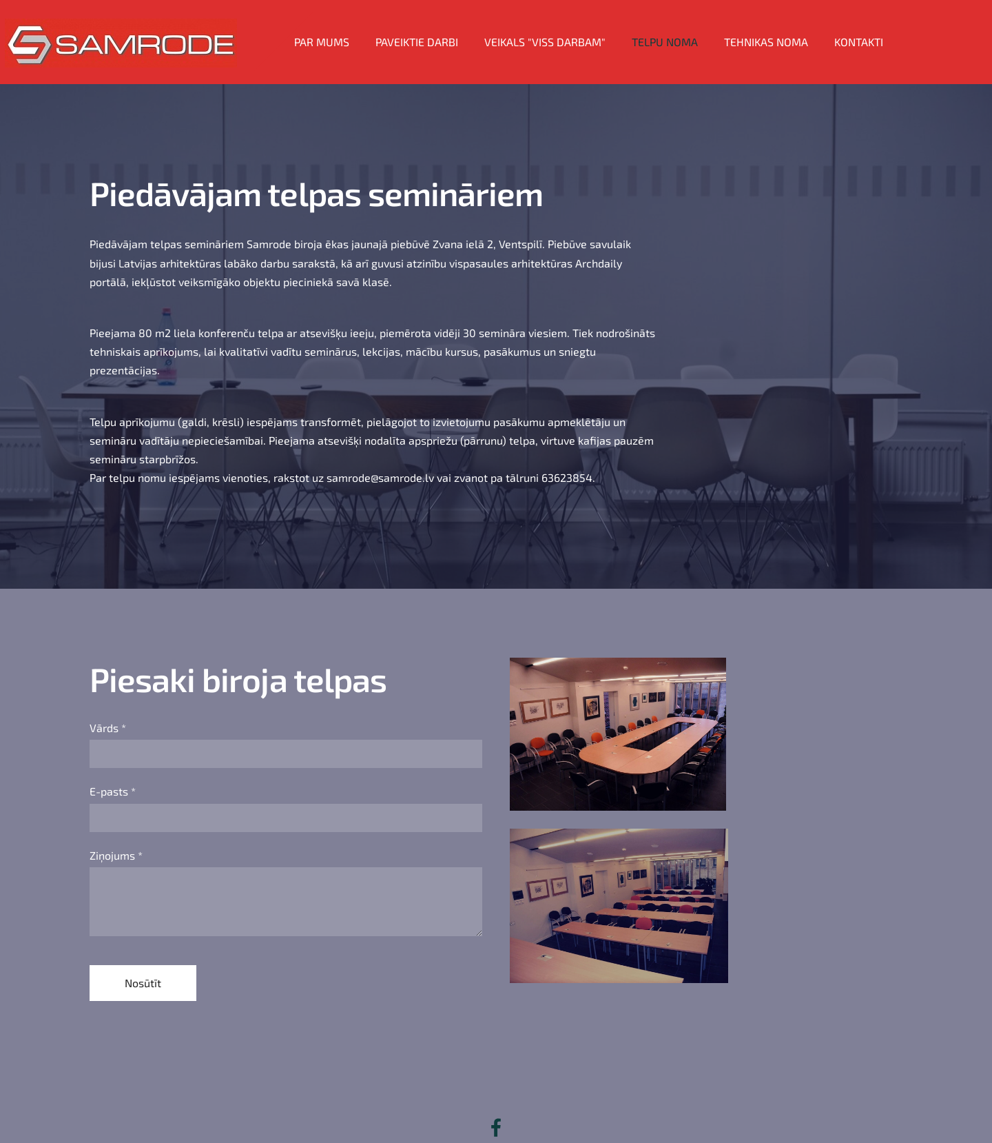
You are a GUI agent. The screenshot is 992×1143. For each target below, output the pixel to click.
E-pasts (113, 765)
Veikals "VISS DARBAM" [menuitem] (558, 29)
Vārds (108, 702)
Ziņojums (116, 829)
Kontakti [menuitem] (871, 29)
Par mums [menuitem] (334, 29)
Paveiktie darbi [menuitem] (430, 29)
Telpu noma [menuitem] (678, 29)
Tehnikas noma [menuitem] (779, 29)
